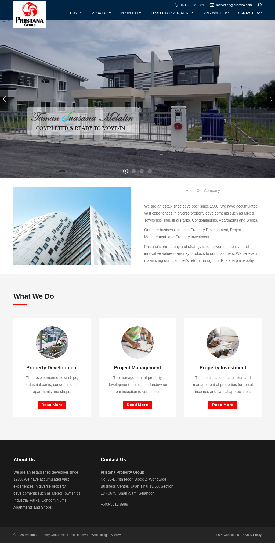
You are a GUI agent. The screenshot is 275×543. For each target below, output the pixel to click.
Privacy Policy (251, 535)
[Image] (52, 342)
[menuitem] (76, 12)
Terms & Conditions (225, 535)
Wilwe (118, 535)
